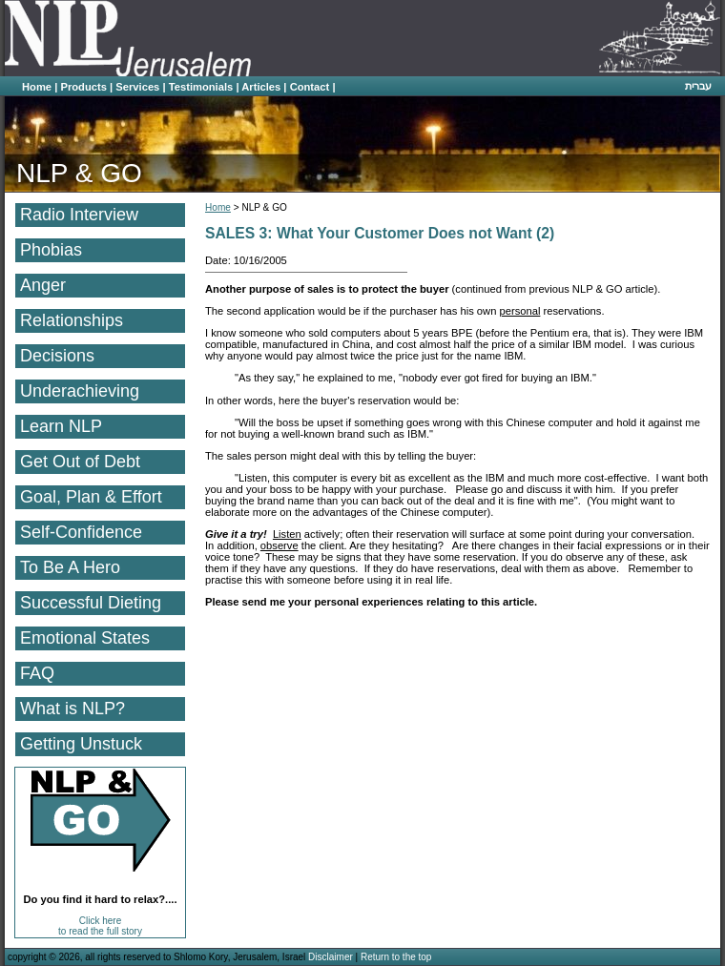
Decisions (57, 355)
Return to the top (396, 957)
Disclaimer (330, 957)
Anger (43, 285)
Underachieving (79, 391)
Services (137, 86)
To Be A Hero (70, 567)
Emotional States (85, 637)
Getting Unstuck (81, 743)
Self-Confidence (81, 532)
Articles (260, 86)
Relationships (71, 320)
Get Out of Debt (80, 461)
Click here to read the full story (100, 925)
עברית (698, 86)
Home (37, 86)
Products (83, 86)
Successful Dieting (90, 602)
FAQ (37, 673)
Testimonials (201, 86)
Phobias (51, 249)
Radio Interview (79, 214)
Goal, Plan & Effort (91, 496)
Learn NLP (61, 426)
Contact (310, 86)
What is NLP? (72, 708)
